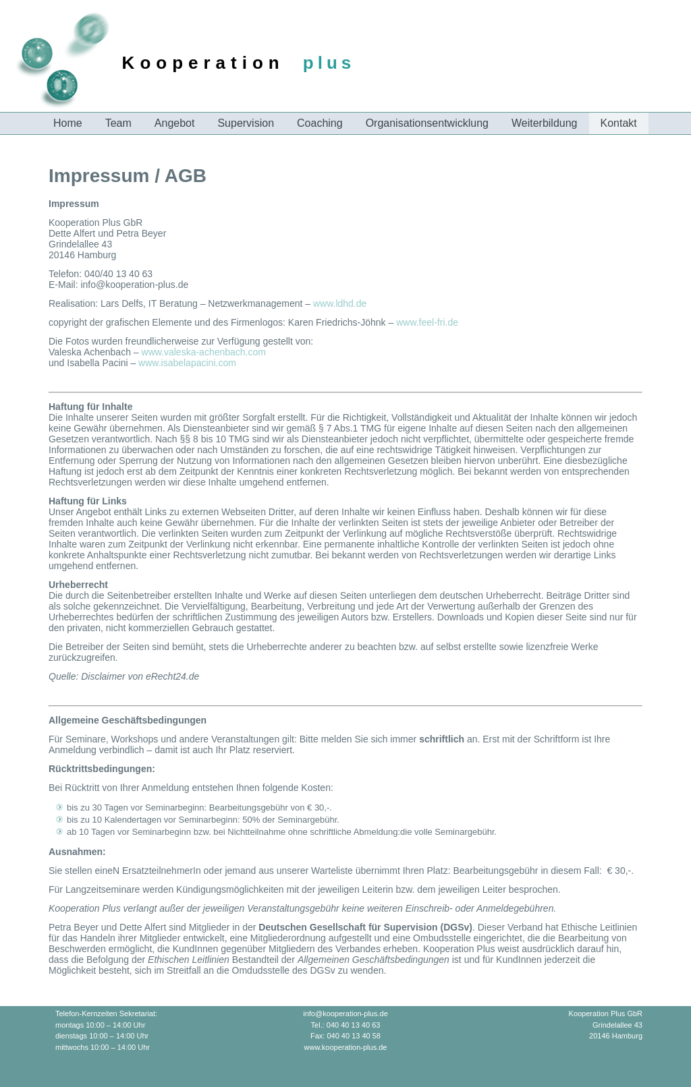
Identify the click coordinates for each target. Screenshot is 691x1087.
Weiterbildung (545, 123)
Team (118, 123)
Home (67, 123)
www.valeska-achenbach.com (204, 352)
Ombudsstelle (442, 938)
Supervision (245, 123)
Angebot (175, 123)
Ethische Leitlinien (598, 927)
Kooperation (203, 63)
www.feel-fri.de (427, 322)
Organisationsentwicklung (427, 123)
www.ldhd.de (339, 303)
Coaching (320, 123)
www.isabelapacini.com (187, 362)
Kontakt (619, 123)
